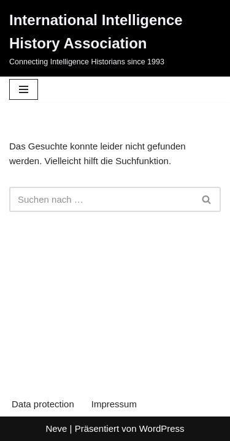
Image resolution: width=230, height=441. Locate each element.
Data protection (43, 404)
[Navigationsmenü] (23, 89)
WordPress (162, 428)
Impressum (114, 404)
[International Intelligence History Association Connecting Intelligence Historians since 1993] (115, 38)
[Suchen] (101, 199)
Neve (56, 428)
